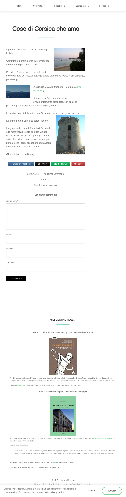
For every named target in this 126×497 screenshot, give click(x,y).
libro (38, 378)
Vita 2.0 (47, 179)
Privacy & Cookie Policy (46, 484)
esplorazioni (41, 185)
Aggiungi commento (54, 174)
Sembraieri (104, 6)
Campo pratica (82, 6)
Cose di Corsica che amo (45, 28)
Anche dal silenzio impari (102, 438)
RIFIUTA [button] (91, 491)
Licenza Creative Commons (77, 484)
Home (20, 6)
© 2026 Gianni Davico (63, 480)
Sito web (10, 263)
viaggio (54, 185)
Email (9, 249)
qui (54, 462)
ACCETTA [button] (112, 491)
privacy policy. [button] (57, 492)
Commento (12, 201)
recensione (20, 385)
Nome (9, 235)
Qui (11, 467)
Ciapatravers (59, 6)
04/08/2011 (33, 174)
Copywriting (38, 6)
